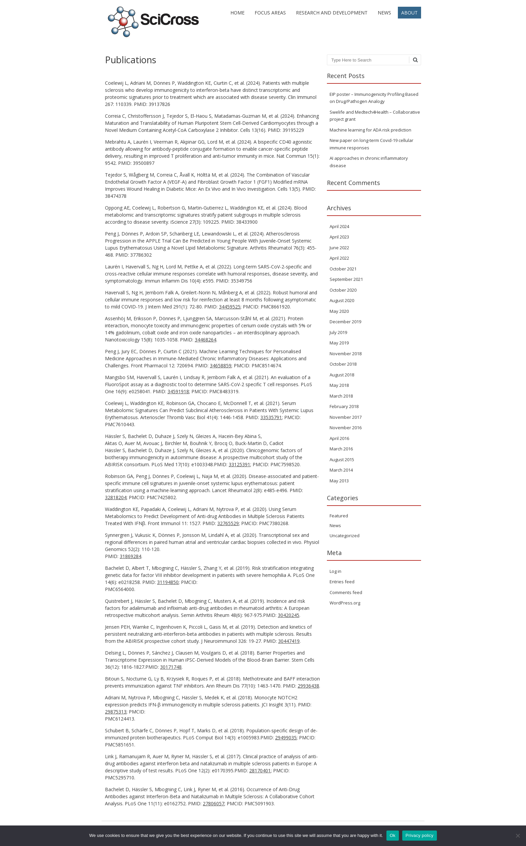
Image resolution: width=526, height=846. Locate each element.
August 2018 (342, 375)
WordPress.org (345, 603)
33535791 (271, 417)
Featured (339, 516)
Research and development (332, 12)
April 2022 (339, 258)
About (409, 12)
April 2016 (339, 438)
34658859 (220, 365)
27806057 (213, 803)
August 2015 (342, 459)
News (384, 12)
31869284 (130, 556)
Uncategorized (345, 535)
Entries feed (342, 582)
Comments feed (346, 592)
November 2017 (346, 417)
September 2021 (346, 279)
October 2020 (343, 290)
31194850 (168, 582)
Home (237, 12)
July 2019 (338, 332)
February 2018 (344, 406)
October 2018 (343, 364)
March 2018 (341, 396)
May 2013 (339, 481)
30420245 (288, 615)
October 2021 (343, 269)
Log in (335, 571)
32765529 (228, 523)
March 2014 (341, 470)
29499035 (286, 737)
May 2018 (339, 385)
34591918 (178, 391)
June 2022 (339, 248)
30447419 (289, 641)
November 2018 (346, 354)
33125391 (239, 464)
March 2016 (341, 449)
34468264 (205, 339)
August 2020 (342, 300)
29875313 (115, 711)
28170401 (260, 770)
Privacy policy (420, 835)
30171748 (171, 667)
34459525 (229, 306)
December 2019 (345, 322)
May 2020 (339, 311)
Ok (393, 835)
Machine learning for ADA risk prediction (370, 130)
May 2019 (339, 343)
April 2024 (339, 226)
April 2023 (339, 237)
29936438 (308, 686)
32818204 (115, 497)
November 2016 (346, 428)
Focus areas (270, 12)
